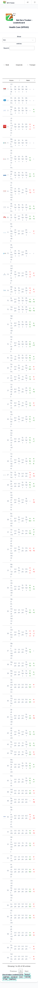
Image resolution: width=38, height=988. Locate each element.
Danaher (11, 475)
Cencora (11, 532)
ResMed (11, 801)
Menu (35, 2)
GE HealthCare (11, 733)
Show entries (19, 40)
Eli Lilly (11, 217)
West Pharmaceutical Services (11, 611)
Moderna (11, 673)
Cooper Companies (11, 461)
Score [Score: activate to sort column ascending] (11, 80)
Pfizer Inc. (11, 100)
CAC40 (27, 977)
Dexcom (11, 858)
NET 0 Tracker (8, 3)
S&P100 (6, 977)
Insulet (11, 947)
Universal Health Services (11, 890)
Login (27, 2)
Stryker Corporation (11, 717)
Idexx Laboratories (11, 844)
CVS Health (11, 89)
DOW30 (14, 977)
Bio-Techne (11, 780)
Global (27, 975)
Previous (13, 971)
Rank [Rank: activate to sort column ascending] (7, 65)
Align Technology (11, 934)
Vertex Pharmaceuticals (11, 440)
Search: (19, 48)
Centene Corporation (11, 588)
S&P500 (12, 979)
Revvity (11, 744)
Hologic (11, 792)
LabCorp (11, 378)
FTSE (5, 979)
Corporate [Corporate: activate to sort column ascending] (19, 65)
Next (26, 971)
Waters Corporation (11, 651)
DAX (21, 977)
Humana (11, 358)
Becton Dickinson (11, 419)
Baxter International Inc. (11, 816)
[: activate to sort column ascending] (3, 65)
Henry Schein (11, 700)
